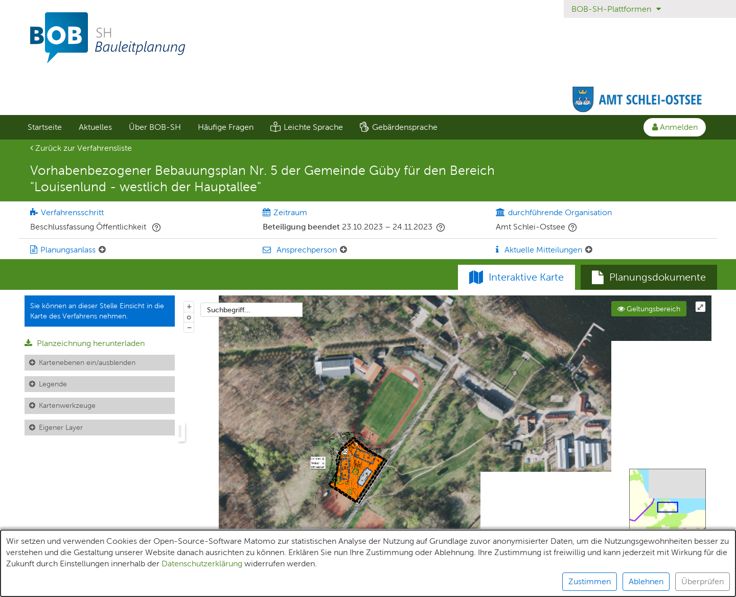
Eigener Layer (61, 427)
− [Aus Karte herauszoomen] (189, 327)
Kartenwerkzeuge (67, 405)
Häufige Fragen (226, 127)
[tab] (649, 277)
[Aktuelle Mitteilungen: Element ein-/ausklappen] (588, 250)
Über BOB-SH (155, 127)
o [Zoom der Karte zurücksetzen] (189, 317)
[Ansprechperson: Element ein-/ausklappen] (343, 250)
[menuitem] (44, 127)
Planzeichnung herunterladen (85, 343)
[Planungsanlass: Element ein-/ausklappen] (102, 250)
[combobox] (251, 310)
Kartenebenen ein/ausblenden (87, 362)
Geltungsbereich (648, 309)
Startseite (45, 127)
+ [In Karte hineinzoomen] (189, 306)
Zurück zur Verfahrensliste (81, 148)
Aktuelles (95, 127)
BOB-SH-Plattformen (616, 9)
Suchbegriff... (228, 310)
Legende (53, 384)
